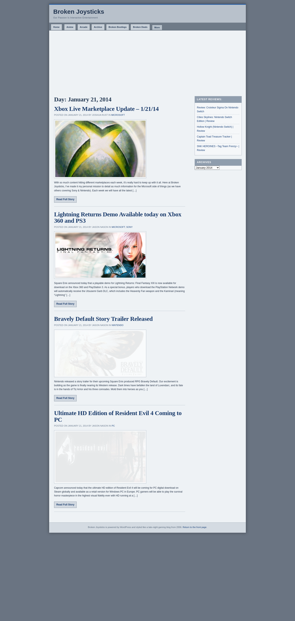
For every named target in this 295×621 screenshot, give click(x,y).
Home (56, 27)
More (157, 27)
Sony (129, 227)
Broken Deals (140, 27)
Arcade (83, 27)
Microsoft (118, 115)
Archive (98, 27)
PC (113, 471)
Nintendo (117, 325)
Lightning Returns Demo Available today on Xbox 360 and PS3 (117, 217)
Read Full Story (65, 199)
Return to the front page (194, 611)
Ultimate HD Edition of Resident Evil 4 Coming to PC (118, 461)
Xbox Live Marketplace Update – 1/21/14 (106, 108)
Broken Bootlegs (118, 27)
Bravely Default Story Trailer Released (103, 318)
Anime (70, 27)
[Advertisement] (147, 61)
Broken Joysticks (78, 11)
